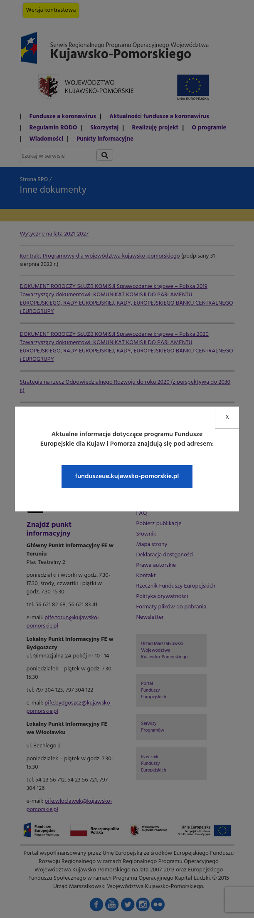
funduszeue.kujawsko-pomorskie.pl (127, 476)
